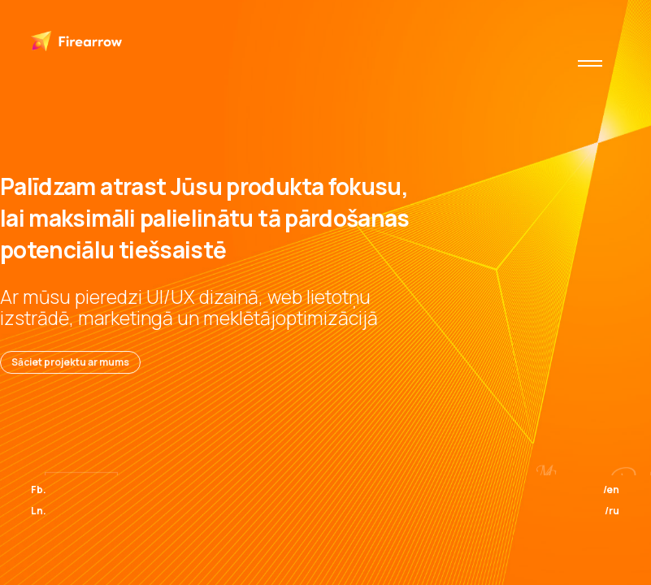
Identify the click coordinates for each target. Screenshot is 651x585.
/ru (612, 511)
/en (611, 489)
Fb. (38, 489)
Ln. (38, 511)
